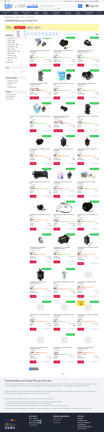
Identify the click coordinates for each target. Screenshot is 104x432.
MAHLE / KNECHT (13, 51)
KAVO (9, 49)
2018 (53, 33)
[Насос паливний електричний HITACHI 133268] (88, 174)
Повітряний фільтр (11, 94)
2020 (25, 31)
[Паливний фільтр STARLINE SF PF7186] (40, 141)
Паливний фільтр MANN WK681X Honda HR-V (64, 282)
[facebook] (6, 428)
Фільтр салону (10, 99)
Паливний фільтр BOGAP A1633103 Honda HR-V (63, 348)
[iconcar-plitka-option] (96, 34)
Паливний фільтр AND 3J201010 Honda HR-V (40, 315)
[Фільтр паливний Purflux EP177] (64, 76)
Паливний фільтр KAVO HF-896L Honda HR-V (40, 117)
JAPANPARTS (12, 46)
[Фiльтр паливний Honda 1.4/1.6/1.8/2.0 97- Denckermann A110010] (40, 274)
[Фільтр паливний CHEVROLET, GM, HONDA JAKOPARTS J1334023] (40, 240)
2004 (39, 34)
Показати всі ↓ (10, 62)
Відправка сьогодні (12, 80)
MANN (10, 53)
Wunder (9, 60)
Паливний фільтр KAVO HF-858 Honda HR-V (40, 182)
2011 (28, 33)
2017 (50, 33)
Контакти (91, 1)
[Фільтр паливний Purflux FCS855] (87, 108)
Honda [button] (29, 27)
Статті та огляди (81, 428)
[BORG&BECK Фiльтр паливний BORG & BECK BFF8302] (88, 340)
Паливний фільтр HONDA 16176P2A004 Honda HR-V (87, 315)
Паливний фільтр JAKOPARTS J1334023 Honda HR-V (38, 248)
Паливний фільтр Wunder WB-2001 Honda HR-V (63, 182)
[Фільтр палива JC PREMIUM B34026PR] (64, 240)
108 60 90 (20, 5)
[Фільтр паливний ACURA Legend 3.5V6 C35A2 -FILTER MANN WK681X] (64, 274)
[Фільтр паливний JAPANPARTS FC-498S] (88, 76)
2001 (28, 34)
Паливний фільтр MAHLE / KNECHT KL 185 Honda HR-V (63, 51)
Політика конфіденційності (84, 426)
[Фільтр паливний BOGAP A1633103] (64, 340)
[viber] (14, 428)
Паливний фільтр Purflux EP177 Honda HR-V (64, 84)
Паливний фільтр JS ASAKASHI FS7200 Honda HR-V (87, 248)
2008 (53, 34)
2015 (42, 33)
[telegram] (11, 428)
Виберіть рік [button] (19, 27)
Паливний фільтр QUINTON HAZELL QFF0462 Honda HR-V (39, 348)
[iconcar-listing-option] (98, 34)
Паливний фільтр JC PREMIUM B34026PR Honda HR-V (62, 248)
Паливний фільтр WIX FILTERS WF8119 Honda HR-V (87, 149)
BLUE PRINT (11, 38)
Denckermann (11, 42)
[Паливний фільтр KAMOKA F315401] (88, 274)
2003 (35, 34)
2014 (39, 33)
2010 (25, 33)
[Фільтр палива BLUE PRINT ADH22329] (88, 43)
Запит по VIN (32, 7)
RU (9, 1)
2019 (57, 33)
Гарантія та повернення (81, 1)
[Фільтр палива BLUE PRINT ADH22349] (64, 108)
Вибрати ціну (34, 98)
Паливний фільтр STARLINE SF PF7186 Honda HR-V (40, 149)
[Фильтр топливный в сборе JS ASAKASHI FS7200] (88, 240)
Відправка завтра (11, 83)
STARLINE (11, 55)
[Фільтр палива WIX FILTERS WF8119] (88, 141)
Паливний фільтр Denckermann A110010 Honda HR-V (38, 282)
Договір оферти (81, 424)
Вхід (97, 1)
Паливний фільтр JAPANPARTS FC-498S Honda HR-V (86, 84)
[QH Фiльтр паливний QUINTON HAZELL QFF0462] (40, 340)
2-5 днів (9, 85)
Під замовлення (11, 87)
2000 (25, 34)
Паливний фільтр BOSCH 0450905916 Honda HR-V (40, 51)
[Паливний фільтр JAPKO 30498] (88, 207)
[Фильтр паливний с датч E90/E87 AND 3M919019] (64, 207)
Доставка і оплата (68, 1)
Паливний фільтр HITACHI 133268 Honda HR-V (86, 182)
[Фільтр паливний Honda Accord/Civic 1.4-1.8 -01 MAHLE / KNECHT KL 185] (64, 43)
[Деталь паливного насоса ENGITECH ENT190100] (64, 307)
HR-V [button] (37, 27)
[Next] (36, 368)
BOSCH (11, 40)
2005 (42, 34)
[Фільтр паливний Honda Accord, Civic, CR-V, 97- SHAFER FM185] (40, 207)
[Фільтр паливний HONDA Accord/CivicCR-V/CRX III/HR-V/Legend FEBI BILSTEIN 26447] (64, 141)
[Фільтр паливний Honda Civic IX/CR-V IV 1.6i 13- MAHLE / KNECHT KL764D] (40, 76)
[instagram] (8, 428)
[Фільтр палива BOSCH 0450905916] (40, 43)
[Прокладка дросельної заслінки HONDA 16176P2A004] (88, 307)
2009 (57, 34)
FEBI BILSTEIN (12, 44)
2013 (35, 33)
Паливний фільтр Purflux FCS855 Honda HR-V (87, 117)
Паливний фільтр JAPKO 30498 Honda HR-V (87, 215)
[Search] (80, 6)
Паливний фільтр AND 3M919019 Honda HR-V (64, 215)
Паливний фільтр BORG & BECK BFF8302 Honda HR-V (85, 348)
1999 (25, 36)
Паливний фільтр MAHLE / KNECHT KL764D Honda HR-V (39, 84)
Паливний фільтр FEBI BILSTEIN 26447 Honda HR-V (64, 149)
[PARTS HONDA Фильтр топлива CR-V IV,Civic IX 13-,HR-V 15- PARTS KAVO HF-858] (40, 174)
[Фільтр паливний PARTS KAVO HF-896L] (40, 108)
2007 (50, 34)
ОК (22, 72)
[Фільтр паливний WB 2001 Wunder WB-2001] (64, 174)
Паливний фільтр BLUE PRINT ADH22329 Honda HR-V (85, 51)
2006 (46, 34)
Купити (33, 65)
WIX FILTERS (11, 57)
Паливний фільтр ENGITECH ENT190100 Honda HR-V (64, 315)
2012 (32, 33)
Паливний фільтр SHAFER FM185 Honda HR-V (40, 215)
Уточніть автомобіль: (9, 27)
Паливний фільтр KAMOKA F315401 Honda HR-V (86, 282)
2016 (46, 33)
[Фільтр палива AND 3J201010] (40, 307)
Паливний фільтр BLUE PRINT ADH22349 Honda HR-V (61, 117)
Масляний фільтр (10, 96)
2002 (32, 34)
